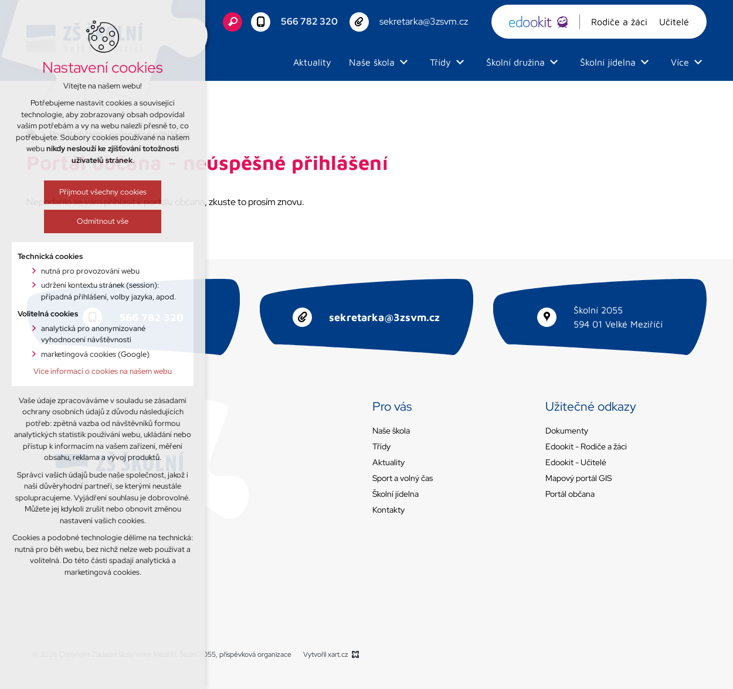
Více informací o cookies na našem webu (78, 371)
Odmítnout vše (78, 221)
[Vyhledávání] (232, 22)
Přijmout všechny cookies (78, 192)
